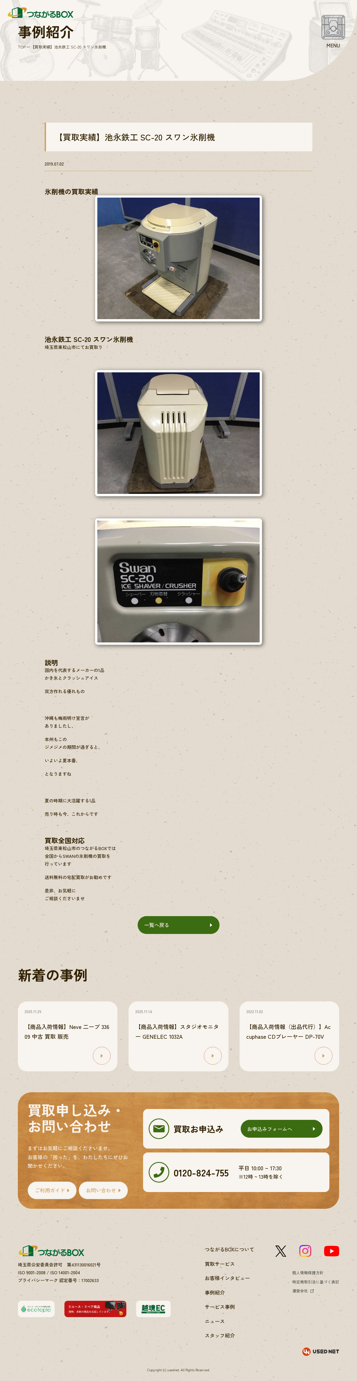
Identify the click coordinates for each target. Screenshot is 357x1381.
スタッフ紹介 (220, 1335)
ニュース (215, 1321)
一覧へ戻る (156, 924)
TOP (22, 47)
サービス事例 (220, 1306)
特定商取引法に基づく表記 (315, 1282)
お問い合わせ (101, 1190)
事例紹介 (215, 1292)
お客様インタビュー (227, 1278)
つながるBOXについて (229, 1249)
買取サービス (220, 1263)
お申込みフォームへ (269, 1128)
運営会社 (300, 1290)
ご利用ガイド (50, 1190)
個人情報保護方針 (308, 1272)
